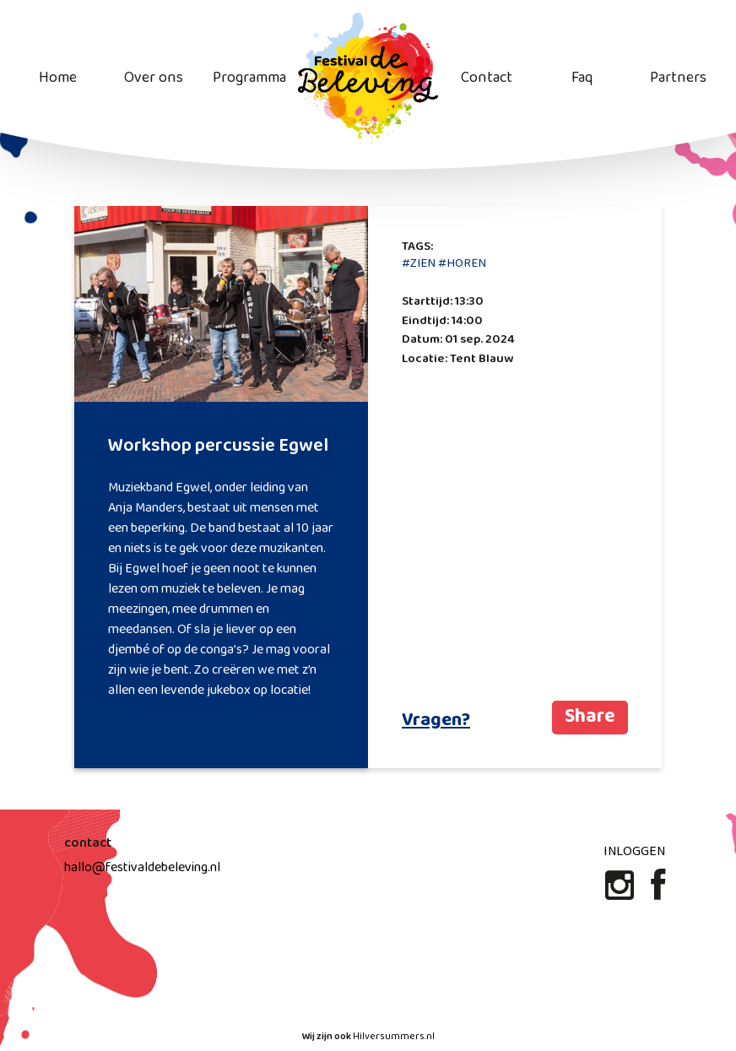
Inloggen (634, 851)
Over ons (153, 78)
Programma (249, 78)
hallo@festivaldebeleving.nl (142, 867)
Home (58, 78)
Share (590, 717)
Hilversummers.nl (394, 1036)
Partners (678, 78)
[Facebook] (658, 892)
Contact (486, 78)
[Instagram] (621, 892)
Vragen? (436, 720)
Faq (582, 78)
